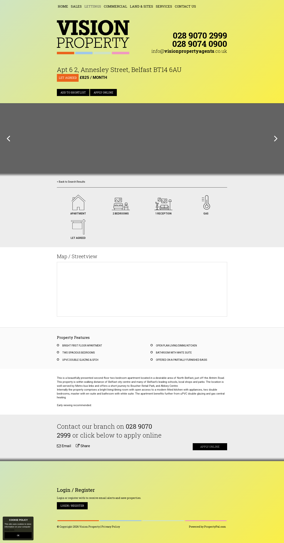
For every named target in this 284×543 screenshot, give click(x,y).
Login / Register (72, 505)
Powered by (207, 526)
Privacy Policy (110, 526)
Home (63, 6)
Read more (9, 530)
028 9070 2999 (200, 35)
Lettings (92, 6)
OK (18, 535)
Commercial (115, 6)
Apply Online (103, 92)
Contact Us (185, 6)
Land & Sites (141, 6)
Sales (76, 6)
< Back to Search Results (71, 181)
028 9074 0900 (199, 43)
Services (164, 6)
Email (64, 446)
